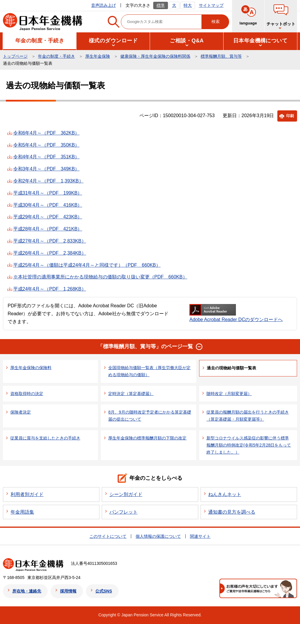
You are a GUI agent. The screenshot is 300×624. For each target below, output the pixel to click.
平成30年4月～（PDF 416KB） (47, 205)
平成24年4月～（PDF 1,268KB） (49, 288)
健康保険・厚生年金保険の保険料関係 (155, 56)
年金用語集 (22, 512)
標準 (160, 5)
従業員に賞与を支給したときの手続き (45, 438)
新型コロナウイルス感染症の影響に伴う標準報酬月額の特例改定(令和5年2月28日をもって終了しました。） (248, 445)
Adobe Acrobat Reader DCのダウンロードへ (236, 313)
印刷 (290, 116)
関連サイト (200, 536)
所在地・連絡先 (26, 591)
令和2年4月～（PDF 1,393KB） (48, 180)
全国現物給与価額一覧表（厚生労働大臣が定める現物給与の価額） (149, 371)
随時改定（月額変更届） (229, 393)
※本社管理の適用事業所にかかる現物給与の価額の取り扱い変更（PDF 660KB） (100, 276)
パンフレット (123, 512)
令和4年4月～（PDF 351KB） (46, 156)
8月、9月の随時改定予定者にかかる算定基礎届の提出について (149, 415)
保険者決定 (20, 412)
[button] (39, 40)
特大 (188, 5)
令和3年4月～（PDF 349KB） (46, 168)
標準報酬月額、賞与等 (221, 56)
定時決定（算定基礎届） (131, 393)
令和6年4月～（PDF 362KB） (46, 132)
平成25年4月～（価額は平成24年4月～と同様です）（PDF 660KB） (87, 265)
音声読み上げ (103, 5)
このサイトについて (107, 536)
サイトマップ (211, 5)
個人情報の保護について (158, 536)
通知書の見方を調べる (231, 512)
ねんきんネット (224, 494)
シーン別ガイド (125, 494)
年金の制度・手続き (56, 56)
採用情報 (68, 591)
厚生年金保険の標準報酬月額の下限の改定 (147, 438)
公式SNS (103, 591)
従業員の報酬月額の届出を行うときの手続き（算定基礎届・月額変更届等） (247, 415)
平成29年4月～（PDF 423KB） (47, 216)
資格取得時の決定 (26, 393)
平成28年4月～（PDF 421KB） (47, 228)
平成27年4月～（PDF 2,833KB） (49, 240)
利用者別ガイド (27, 494)
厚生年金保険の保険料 (30, 367)
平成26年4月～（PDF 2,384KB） (49, 252)
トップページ (15, 56)
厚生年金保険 (97, 56)
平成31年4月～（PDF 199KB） (47, 192)
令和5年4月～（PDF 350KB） (46, 144)
